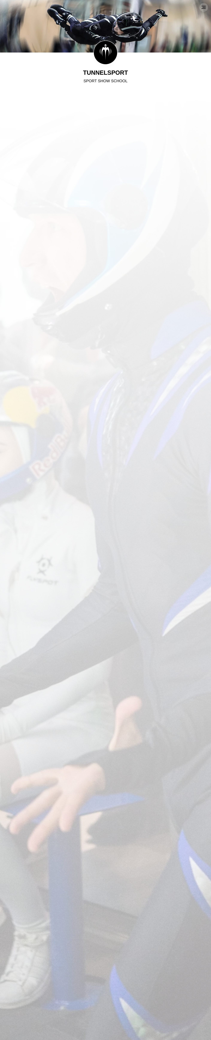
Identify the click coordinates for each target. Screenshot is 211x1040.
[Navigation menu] (204, 7)
